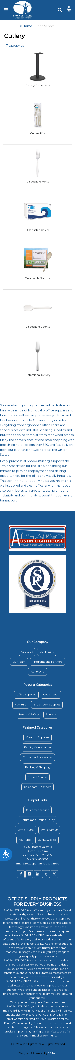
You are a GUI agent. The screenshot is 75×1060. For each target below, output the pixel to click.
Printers (51, 714)
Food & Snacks (37, 777)
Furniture (21, 704)
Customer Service (37, 810)
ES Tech (52, 1053)
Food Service (45, 26)
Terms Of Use (25, 829)
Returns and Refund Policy (38, 819)
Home (26, 26)
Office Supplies (26, 694)
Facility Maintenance (37, 747)
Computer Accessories (37, 757)
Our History (47, 651)
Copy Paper (51, 694)
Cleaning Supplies (37, 737)
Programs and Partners (47, 661)
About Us (27, 651)
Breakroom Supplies (47, 704)
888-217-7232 (44, 855)
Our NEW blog (47, 839)
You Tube (25, 839)
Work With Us (49, 829)
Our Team (19, 661)
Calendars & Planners (37, 786)
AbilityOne (37, 671)
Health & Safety (29, 714)
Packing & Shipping (37, 767)
